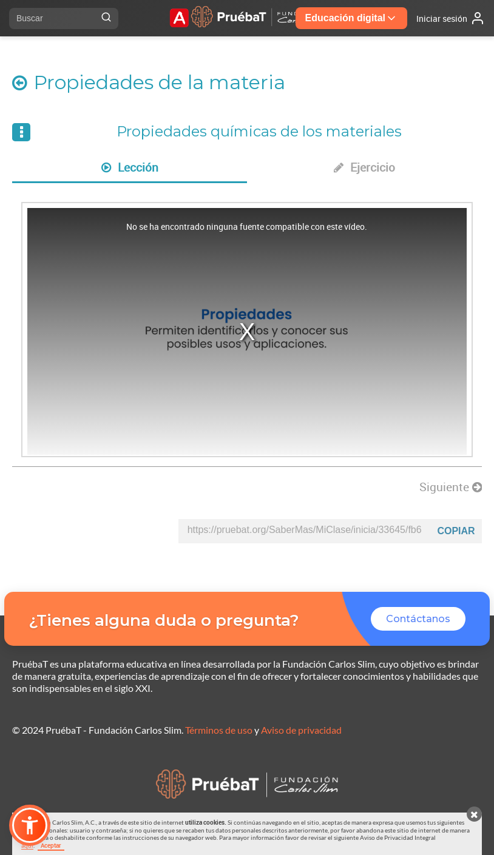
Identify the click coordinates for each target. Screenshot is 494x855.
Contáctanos (418, 619)
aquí (27, 845)
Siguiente (450, 487)
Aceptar (51, 845)
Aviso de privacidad (301, 730)
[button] (29, 825)
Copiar (456, 531)
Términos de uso (218, 730)
